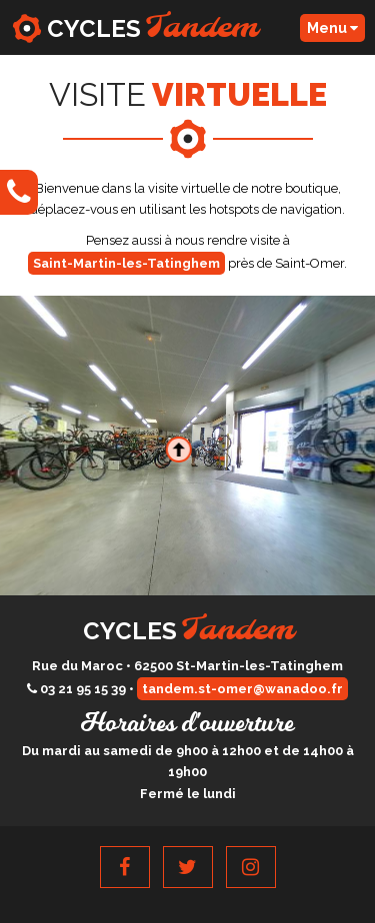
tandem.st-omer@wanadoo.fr (242, 688)
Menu (332, 28)
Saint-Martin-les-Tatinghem (126, 263)
